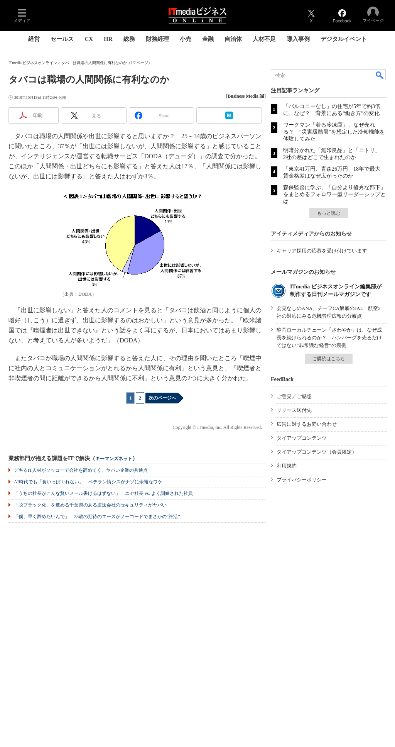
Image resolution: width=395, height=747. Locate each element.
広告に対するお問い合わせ (307, 424)
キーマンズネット (113, 458)
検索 (380, 74)
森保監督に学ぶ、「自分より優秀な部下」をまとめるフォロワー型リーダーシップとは (334, 194)
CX (88, 39)
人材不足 (264, 39)
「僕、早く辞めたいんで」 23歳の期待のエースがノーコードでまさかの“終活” (97, 516)
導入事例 (298, 39)
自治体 (233, 39)
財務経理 (157, 39)
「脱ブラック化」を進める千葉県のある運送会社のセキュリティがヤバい (90, 505)
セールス (62, 39)
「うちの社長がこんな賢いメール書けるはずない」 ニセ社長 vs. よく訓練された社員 (103, 493)
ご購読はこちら (328, 358)
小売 (185, 39)
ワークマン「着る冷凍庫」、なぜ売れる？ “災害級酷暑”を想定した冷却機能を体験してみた (334, 132)
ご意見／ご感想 (294, 396)
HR (108, 39)
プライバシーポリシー (302, 480)
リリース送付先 (294, 410)
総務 (129, 39)
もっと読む (328, 213)
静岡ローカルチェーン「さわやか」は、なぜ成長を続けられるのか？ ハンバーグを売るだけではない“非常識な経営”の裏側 (329, 337)
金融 (208, 39)
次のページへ (162, 398)
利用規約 (287, 466)
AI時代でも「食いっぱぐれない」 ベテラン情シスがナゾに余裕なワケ (88, 481)
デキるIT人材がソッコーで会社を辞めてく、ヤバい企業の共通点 (81, 470)
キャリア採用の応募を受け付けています (322, 251)
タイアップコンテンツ (302, 438)
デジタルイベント (344, 39)
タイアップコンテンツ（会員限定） (317, 452)
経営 (34, 39)
